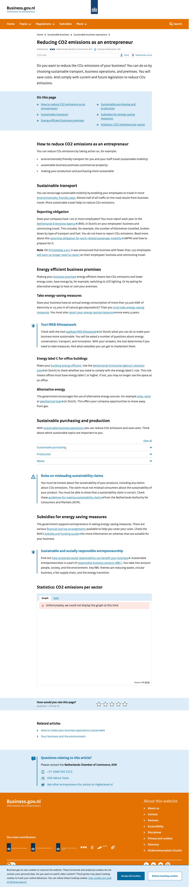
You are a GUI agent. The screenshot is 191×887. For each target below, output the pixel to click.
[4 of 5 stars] (119, 704)
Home (40, 35)
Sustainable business (58, 35)
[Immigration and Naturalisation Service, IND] (66, 847)
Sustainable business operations (90, 35)
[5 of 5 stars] (125, 704)
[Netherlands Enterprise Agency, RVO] (17, 847)
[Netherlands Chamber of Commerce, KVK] (84, 847)
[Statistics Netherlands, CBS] (92, 847)
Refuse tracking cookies (165, 876)
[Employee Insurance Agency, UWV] (113, 847)
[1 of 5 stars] (99, 704)
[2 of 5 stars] (106, 704)
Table (56, 598)
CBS (143, 682)
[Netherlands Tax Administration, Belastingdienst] (41, 847)
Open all (147, 441)
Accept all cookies (131, 876)
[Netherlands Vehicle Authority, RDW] (102, 847)
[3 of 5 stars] (112, 704)
